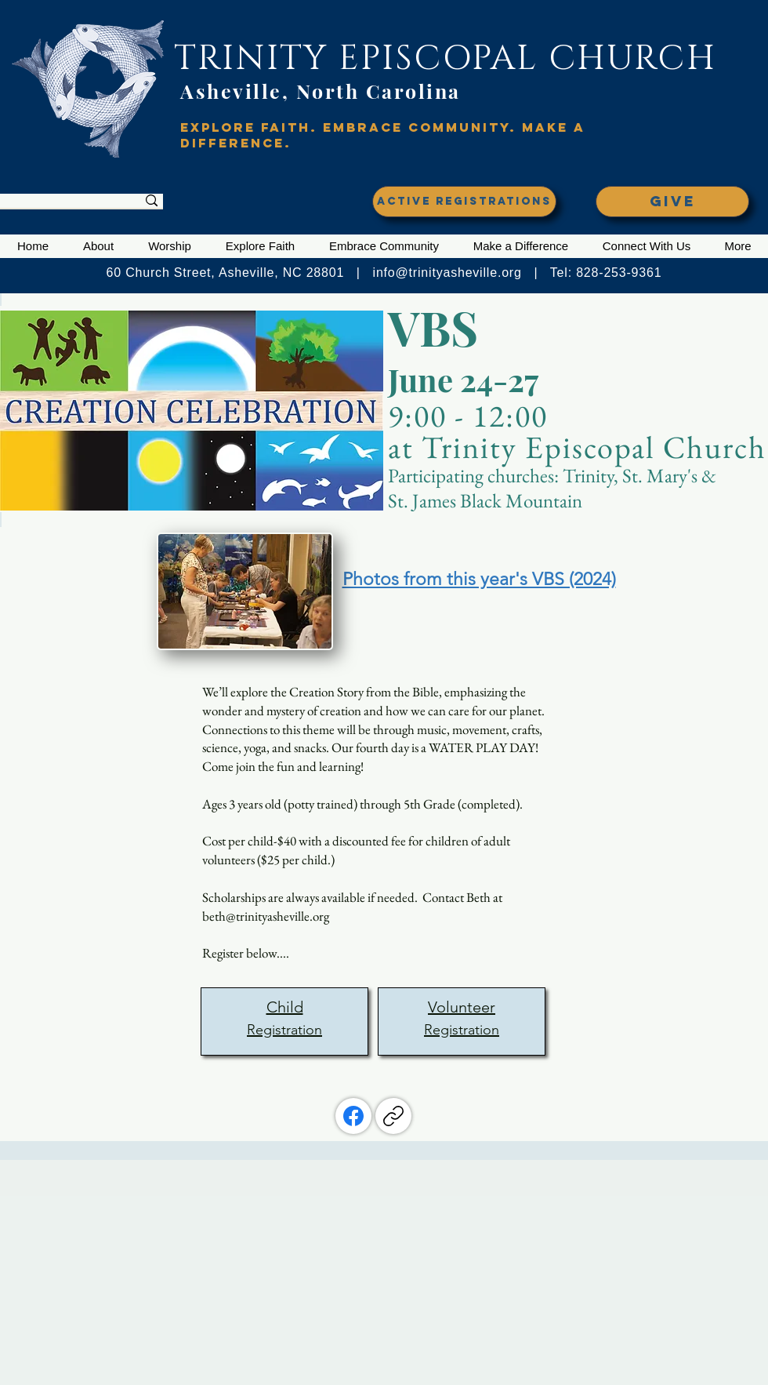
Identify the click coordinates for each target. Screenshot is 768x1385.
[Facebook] (353, 1116)
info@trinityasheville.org (447, 272)
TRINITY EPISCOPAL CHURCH (445, 58)
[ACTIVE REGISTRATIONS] (464, 201)
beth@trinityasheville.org (265, 916)
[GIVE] (672, 201)
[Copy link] (393, 1116)
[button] (98, 246)
